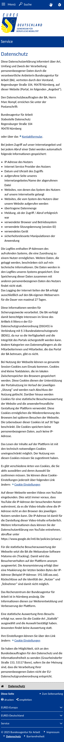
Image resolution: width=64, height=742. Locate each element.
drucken (9, 700)
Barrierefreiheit (36, 736)
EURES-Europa (9, 707)
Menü (12, 4)
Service (5, 723)
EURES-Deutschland (12, 715)
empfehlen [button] (25, 700)
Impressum (52, 732)
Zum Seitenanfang (52, 694)
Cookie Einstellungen (27, 484)
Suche (28, 4)
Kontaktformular (32, 136)
